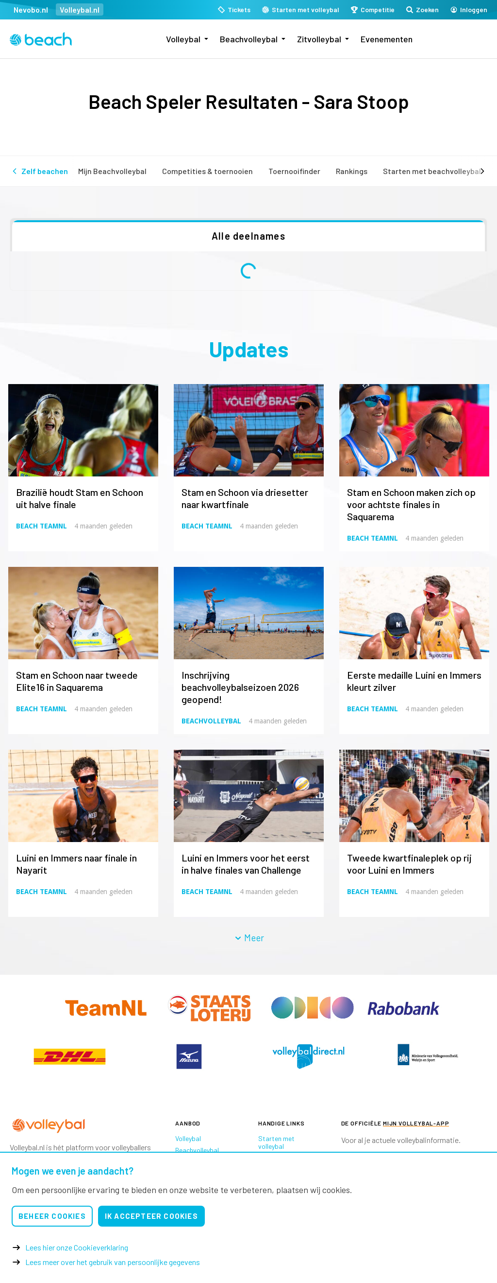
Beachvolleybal (249, 39)
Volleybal (183, 39)
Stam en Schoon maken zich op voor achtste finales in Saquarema (411, 504)
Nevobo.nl (31, 9)
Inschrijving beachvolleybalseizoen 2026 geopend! (240, 687)
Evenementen (387, 39)
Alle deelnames (248, 236)
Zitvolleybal (319, 39)
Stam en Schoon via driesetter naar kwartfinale (245, 498)
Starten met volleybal (276, 1142)
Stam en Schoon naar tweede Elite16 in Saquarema (77, 681)
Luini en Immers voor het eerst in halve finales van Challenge (246, 864)
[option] (69, 1056)
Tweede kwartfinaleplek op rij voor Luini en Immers (409, 864)
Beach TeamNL (41, 526)
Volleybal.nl (79, 9)
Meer (249, 937)
